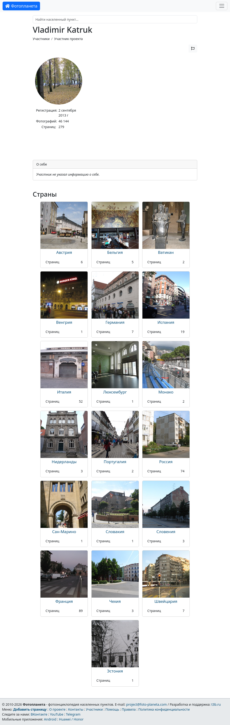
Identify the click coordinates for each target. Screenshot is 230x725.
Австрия (64, 252)
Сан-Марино (64, 531)
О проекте (57, 709)
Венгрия (64, 322)
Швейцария (165, 601)
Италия (64, 392)
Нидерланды (64, 461)
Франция (64, 601)
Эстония (115, 671)
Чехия (115, 601)
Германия (114, 322)
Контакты (75, 709)
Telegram (73, 714)
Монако (166, 392)
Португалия (115, 461)
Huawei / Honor (71, 719)
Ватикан (166, 252)
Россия (166, 461)
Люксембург (115, 392)
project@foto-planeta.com (146, 704)
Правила (129, 709)
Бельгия (115, 252)
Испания (165, 322)
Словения (166, 531)
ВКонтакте (39, 714)
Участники (41, 38)
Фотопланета (21, 6)
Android (50, 719)
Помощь (112, 709)
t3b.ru (216, 704)
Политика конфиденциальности (164, 709)
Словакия (115, 531)
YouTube (56, 714)
